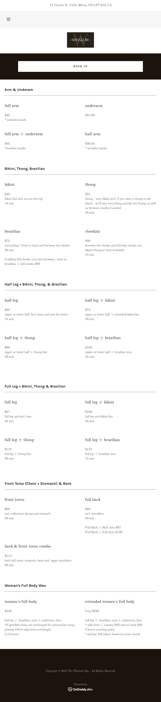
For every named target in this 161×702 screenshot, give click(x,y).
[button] (8, 19)
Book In (80, 66)
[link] (80, 40)
